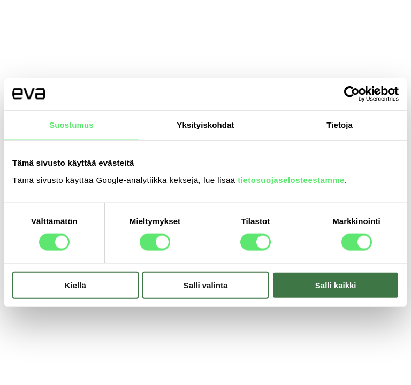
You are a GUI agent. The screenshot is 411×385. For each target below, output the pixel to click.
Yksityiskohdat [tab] (205, 124)
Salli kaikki (335, 284)
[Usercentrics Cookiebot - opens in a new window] (352, 94)
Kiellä (75, 284)
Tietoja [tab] (339, 124)
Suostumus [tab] (71, 124)
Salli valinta (206, 284)
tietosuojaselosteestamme (291, 179)
